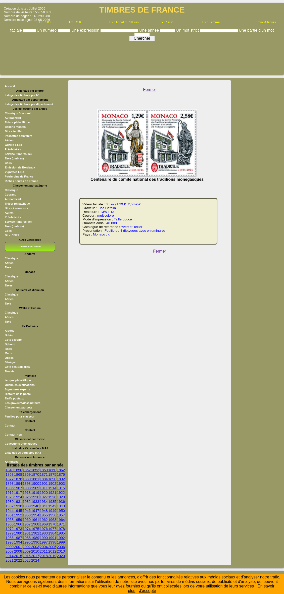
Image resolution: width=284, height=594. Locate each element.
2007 (10, 551)
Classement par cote (18, 407)
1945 (18, 511)
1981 (27, 533)
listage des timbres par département (29, 104)
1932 (27, 502)
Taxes (9, 285)
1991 (52, 538)
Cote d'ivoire (13, 339)
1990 (44, 538)
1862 (61, 470)
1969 (44, 524)
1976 (44, 529)
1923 (10, 497)
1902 (52, 484)
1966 (18, 524)
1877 (10, 479)
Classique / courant (18, 113)
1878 (18, 479)
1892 (61, 479)
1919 (35, 493)
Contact (10, 425)
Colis (8, 162)
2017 (35, 556)
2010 (35, 551)
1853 (35, 470)
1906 (10, 488)
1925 (27, 497)
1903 (61, 484)
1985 (61, 533)
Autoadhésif (13, 117)
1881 (35, 479)
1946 (27, 511)
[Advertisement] (142, 56)
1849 (10, 470)
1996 (35, 542)
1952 (18, 515)
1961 (35, 520)
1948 (44, 511)
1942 (52, 506)
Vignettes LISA (15, 171)
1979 (10, 533)
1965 (10, 524)
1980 (18, 533)
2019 (52, 556)
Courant (10, 194)
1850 (18, 470)
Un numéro (47, 30)
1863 (10, 474)
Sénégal (10, 362)
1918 (27, 493)
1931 (18, 502)
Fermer (149, 89)
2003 (35, 547)
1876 (61, 474)
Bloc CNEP (12, 235)
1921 (52, 493)
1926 (35, 497)
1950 (61, 511)
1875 (52, 474)
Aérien (9, 140)
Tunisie (9, 371)
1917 (18, 493)
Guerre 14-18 (13, 144)
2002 (27, 547)
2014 (10, 556)
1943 (61, 506)
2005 (52, 547)
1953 (27, 515)
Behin (9, 335)
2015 (18, 556)
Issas (8, 348)
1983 (44, 533)
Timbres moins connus (30, 246)
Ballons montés (15, 126)
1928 (52, 497)
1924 (18, 497)
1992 (61, 538)
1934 (44, 502)
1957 (61, 515)
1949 (52, 511)
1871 (44, 474)
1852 (27, 470)
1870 (35, 474)
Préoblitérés (13, 149)
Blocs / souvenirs (16, 208)
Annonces (11, 461)
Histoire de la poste (18, 393)
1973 (18, 529)
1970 (52, 524)
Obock (9, 357)
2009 (27, 551)
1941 (44, 506)
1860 (52, 470)
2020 (61, 556)
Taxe (8, 267)
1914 (52, 488)
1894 (18, 484)
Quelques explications (20, 384)
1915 (61, 488)
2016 (27, 556)
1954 (35, 515)
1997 (44, 542)
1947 (35, 511)
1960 (27, 520)
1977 (52, 529)
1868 (18, 474)
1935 (52, 502)
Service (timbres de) (18, 153)
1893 (10, 484)
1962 (44, 520)
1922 (61, 493)
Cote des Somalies (17, 366)
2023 (27, 560)
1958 (10, 520)
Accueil (10, 86)
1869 (27, 474)
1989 (35, 538)
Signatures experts (17, 389)
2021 (10, 560)
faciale (16, 30)
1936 (61, 502)
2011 (44, 551)
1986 (10, 538)
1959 (18, 520)
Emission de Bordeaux (20, 167)
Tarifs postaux (14, 398)
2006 (61, 547)
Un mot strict (188, 30)
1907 (18, 488)
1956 (52, 515)
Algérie (9, 330)
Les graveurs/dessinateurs (22, 402)
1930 (10, 502)
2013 (61, 551)
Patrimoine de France (19, 176)
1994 (18, 542)
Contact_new (13, 434)
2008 (18, 551)
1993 (10, 542)
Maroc (9, 353)
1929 (61, 497)
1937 (10, 506)
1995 (27, 542)
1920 (44, 493)
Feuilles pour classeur (19, 416)
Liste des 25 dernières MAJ (23, 452)
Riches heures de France (21, 181)
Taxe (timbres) (14, 158)
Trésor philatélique (17, 122)
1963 (52, 520)
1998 (52, 542)
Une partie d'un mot (256, 30)
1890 (52, 479)
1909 (35, 488)
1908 (27, 488)
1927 (44, 497)
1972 (10, 529)
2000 (10, 547)
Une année (149, 30)
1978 (61, 529)
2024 (35, 560)
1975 (35, 529)
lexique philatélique (18, 380)
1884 (44, 479)
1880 (27, 479)
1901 (44, 484)
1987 (18, 538)
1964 (61, 520)
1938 (18, 506)
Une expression (86, 30)
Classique (11, 190)
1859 (44, 470)
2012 (52, 551)
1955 (44, 515)
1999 (61, 542)
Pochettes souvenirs (18, 135)
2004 (44, 547)
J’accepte (147, 590)
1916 (10, 493)
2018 (44, 556)
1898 (27, 484)
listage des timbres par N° (22, 95)
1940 (35, 506)
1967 (27, 524)
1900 (35, 484)
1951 (10, 515)
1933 (35, 502)
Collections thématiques (21, 443)
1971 (61, 524)
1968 (35, 524)
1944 (10, 511)
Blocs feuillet (13, 131)
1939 (27, 506)
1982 (35, 533)
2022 (18, 560)
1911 (44, 488)
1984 (52, 533)
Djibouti (10, 344)
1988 (27, 538)
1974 (27, 529)
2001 (18, 547)
